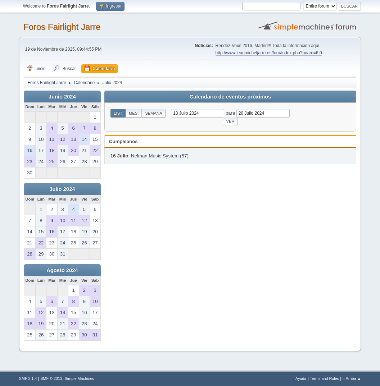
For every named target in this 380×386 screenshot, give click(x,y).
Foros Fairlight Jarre (62, 27)
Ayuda (300, 378)
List (118, 113)
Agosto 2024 (62, 270)
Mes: (134, 113)
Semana (153, 113)
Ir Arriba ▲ (352, 378)
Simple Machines (79, 378)
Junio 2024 (62, 97)
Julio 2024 (62, 189)
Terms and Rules (324, 378)
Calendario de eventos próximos (230, 97)
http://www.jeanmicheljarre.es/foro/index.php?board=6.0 (269, 52)
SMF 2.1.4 (28, 378)
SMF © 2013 (51, 378)
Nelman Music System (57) (160, 155)
